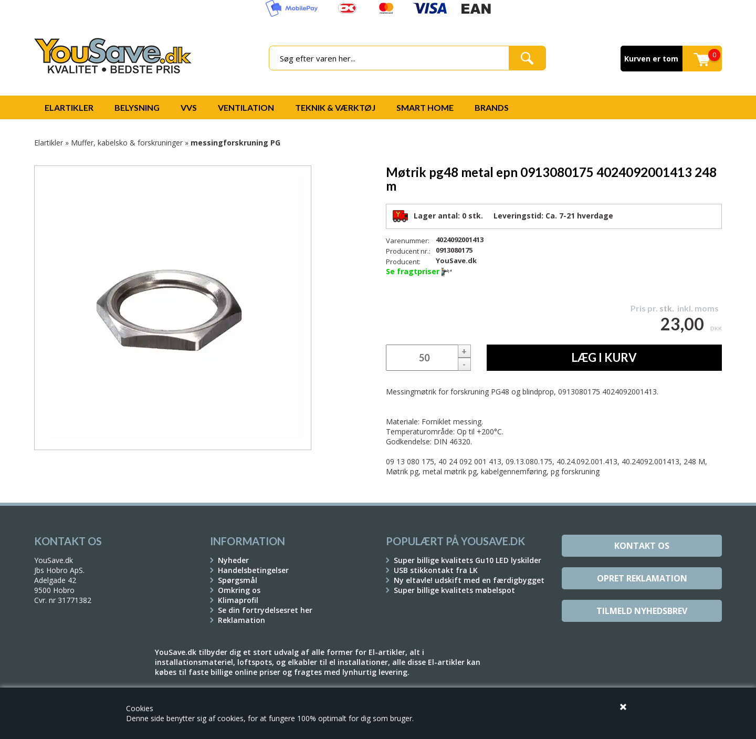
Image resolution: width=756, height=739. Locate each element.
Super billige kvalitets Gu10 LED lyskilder (467, 560)
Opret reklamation (642, 578)
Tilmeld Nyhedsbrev (641, 611)
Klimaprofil (238, 600)
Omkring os (239, 590)
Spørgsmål (237, 580)
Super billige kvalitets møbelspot (454, 590)
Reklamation (241, 620)
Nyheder (233, 560)
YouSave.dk (456, 260)
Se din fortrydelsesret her (265, 610)
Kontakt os (641, 545)
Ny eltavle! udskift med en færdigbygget (469, 580)
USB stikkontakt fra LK (436, 570)
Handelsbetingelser (253, 570)
